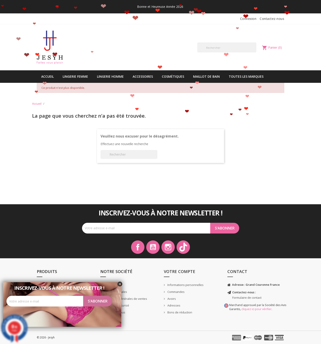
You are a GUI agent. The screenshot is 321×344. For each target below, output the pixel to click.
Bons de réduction (179, 312)
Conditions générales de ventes (125, 299)
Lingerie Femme (75, 76)
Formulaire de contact (246, 298)
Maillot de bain (206, 76)
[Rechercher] (226, 47)
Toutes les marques (246, 76)
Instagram (168, 247)
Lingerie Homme (110, 76)
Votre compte (179, 271)
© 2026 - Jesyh (46, 337)
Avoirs (171, 299)
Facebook (137, 247)
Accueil (47, 76)
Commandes (176, 292)
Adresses (173, 305)
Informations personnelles (185, 285)
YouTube (153, 247)
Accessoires (143, 76)
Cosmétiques (173, 76)
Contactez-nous (272, 19)
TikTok (183, 247)
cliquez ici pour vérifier (256, 309)
